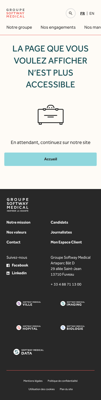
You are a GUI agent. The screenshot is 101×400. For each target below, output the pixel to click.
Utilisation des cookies (42, 389)
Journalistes (61, 232)
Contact (13, 242)
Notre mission (18, 222)
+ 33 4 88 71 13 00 (66, 284)
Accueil (50, 159)
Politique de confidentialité (63, 381)
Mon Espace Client (66, 242)
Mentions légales (33, 381)
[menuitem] (83, 14)
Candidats (59, 222)
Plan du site (66, 389)
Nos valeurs (16, 232)
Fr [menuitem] (82, 13)
